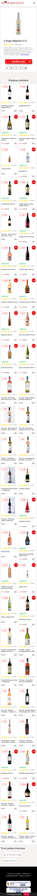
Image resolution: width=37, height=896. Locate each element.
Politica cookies (24, 876)
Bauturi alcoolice (10, 861)
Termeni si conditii (14, 874)
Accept (26, 894)
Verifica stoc (22, 61)
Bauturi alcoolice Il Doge (12, 855)
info (15, 111)
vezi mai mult (24, 55)
